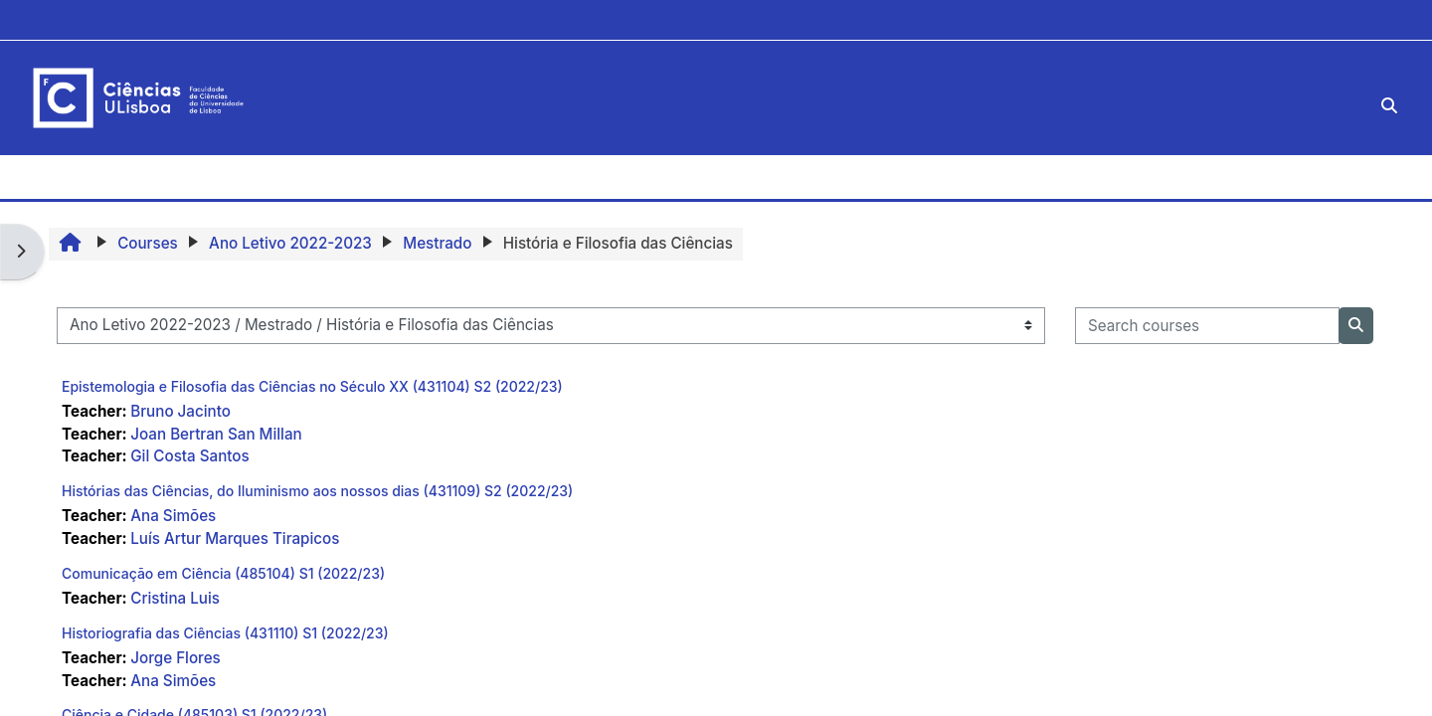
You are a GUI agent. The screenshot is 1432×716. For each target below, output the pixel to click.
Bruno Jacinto (180, 411)
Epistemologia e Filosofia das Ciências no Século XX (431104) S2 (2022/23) (312, 386)
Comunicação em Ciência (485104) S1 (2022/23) (223, 573)
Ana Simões (173, 515)
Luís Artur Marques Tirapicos (234, 538)
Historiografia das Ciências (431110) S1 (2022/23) (225, 633)
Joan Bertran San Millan (215, 434)
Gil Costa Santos (189, 456)
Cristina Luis (175, 598)
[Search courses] (1207, 325)
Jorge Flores (175, 657)
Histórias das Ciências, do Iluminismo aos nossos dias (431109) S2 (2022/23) (317, 490)
